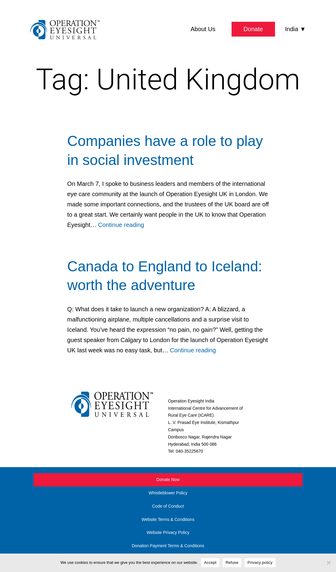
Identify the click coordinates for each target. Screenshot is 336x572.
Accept (210, 562)
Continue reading (121, 224)
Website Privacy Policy (168, 532)
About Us (202, 29)
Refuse (232, 562)
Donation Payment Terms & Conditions (168, 545)
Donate (253, 29)
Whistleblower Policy (168, 492)
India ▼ (295, 29)
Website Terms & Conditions (168, 519)
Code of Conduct (168, 506)
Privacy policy (260, 562)
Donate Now (168, 479)
